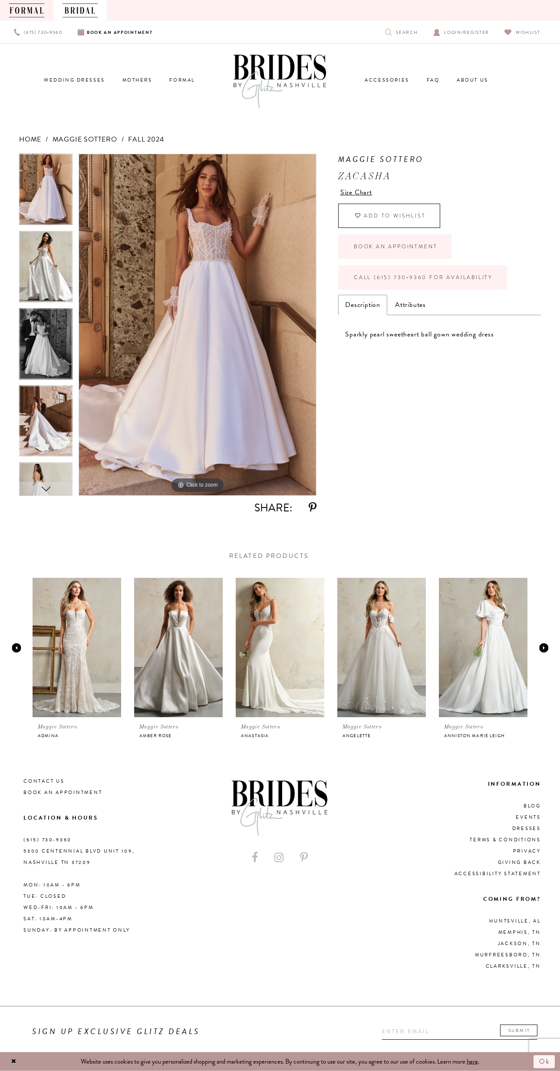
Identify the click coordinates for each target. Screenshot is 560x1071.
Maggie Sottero (85, 139)
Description (362, 305)
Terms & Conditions (505, 840)
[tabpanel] (45, 192)
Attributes (410, 305)
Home (30, 139)
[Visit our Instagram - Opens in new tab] (278, 857)
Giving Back (519, 862)
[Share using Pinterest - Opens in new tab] (312, 507)
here (472, 1061)
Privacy (527, 851)
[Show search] (401, 32)
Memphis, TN (519, 932)
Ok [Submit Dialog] (544, 1061)
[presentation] (77, 647)
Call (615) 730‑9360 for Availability (423, 277)
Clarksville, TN (513, 966)
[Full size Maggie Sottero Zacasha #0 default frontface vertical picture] (197, 324)
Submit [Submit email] (519, 1030)
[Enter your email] (459, 1032)
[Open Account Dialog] (461, 32)
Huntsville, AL (515, 921)
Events (528, 817)
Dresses (526, 828)
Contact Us (44, 781)
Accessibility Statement (498, 873)
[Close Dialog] (14, 1061)
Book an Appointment (395, 246)
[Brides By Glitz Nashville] (280, 81)
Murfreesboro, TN (508, 955)
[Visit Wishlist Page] (522, 32)
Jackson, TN (519, 943)
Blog (532, 806)
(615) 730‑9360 (47, 840)
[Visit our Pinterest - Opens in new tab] (304, 857)
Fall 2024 (146, 139)
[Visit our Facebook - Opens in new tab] (255, 857)
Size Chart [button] (356, 192)
